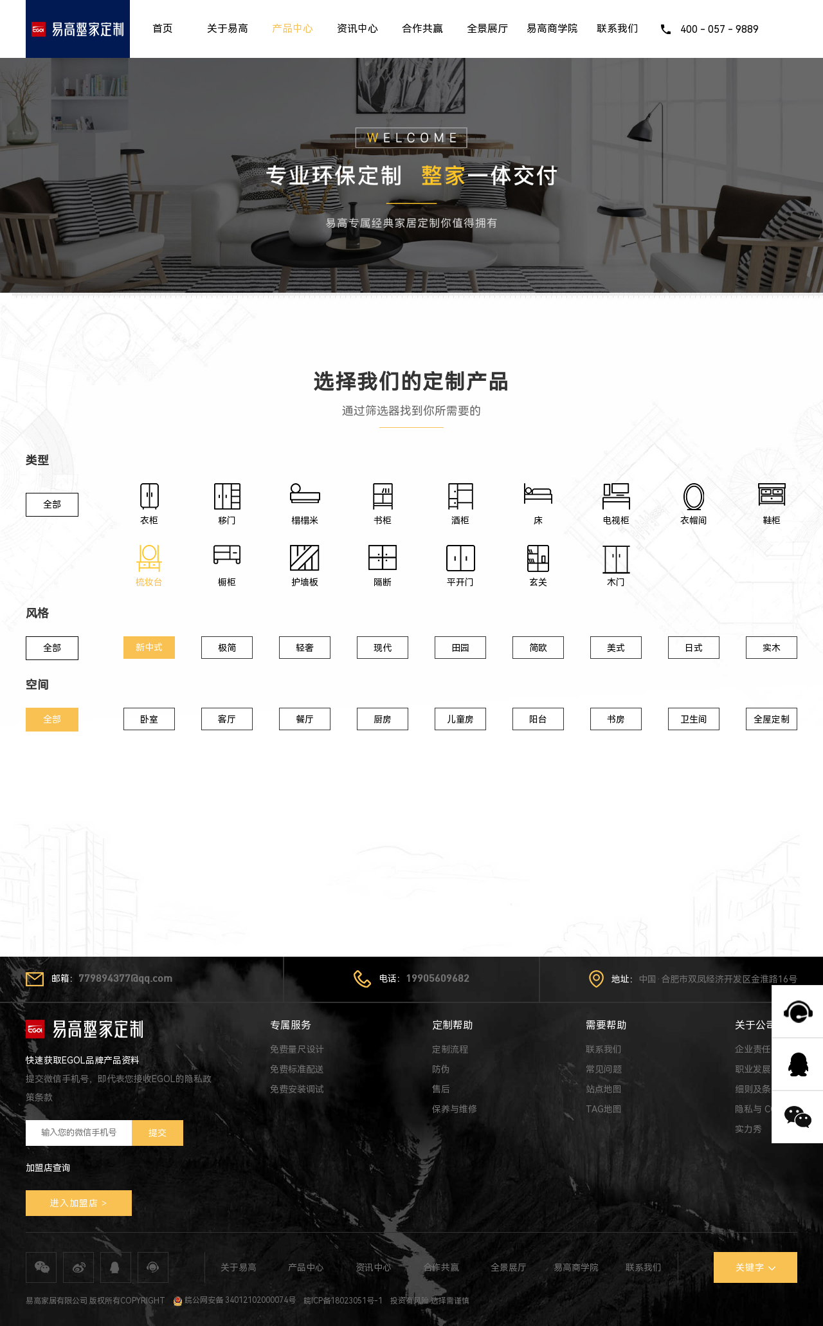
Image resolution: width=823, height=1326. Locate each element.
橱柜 (227, 582)
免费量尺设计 (297, 1049)
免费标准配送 (297, 1069)
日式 (694, 648)
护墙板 (304, 582)
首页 (162, 29)
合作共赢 (422, 29)
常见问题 (604, 1069)
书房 (616, 719)
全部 (52, 504)
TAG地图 (604, 1109)
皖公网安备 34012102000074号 (234, 1300)
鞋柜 (772, 520)
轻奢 (305, 648)
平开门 (460, 582)
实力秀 (748, 1129)
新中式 (149, 647)
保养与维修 (454, 1109)
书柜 (383, 520)
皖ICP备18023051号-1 (343, 1300)
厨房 (383, 719)
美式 (616, 648)
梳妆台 (149, 582)
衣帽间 (693, 520)
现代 (383, 648)
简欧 (538, 648)
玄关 (538, 582)
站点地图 (604, 1089)
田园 (460, 648)
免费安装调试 (297, 1089)
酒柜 (460, 520)
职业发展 (753, 1069)
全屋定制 (772, 719)
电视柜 (615, 520)
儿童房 (460, 719)
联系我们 (617, 29)
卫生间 (693, 719)
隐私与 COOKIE (766, 1109)
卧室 (149, 719)
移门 (227, 520)
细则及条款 (757, 1089)
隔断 (383, 582)
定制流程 (450, 1049)
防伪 (441, 1069)
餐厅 (305, 719)
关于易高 (227, 29)
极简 (227, 648)
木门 (616, 582)
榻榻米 (304, 520)
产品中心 (292, 29)
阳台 (538, 719)
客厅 (227, 719)
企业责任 (753, 1049)
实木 (772, 648)
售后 (441, 1089)
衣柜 (149, 520)
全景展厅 (487, 29)
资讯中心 (357, 29)
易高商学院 (552, 29)
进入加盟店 (74, 1203)
